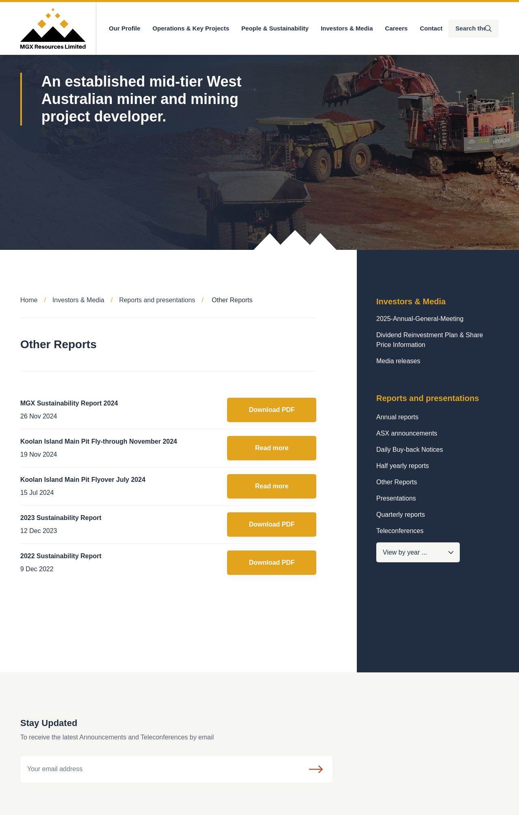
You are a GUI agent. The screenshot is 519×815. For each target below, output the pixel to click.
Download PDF (272, 409)
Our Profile (125, 28)
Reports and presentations (157, 300)
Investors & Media (347, 28)
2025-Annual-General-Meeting (419, 318)
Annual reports (397, 417)
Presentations (396, 498)
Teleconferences (400, 530)
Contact (431, 28)
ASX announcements (406, 433)
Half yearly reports (402, 465)
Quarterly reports (400, 514)
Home (29, 300)
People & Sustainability (275, 28)
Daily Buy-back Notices (409, 449)
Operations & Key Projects (190, 28)
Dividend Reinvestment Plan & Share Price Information (429, 340)
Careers (396, 28)
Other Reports (396, 482)
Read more (272, 447)
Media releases (398, 361)
